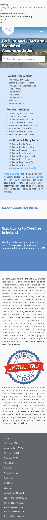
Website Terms (11, 473)
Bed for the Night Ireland (15, 498)
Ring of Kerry (15, 88)
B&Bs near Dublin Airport (21, 144)
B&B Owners (9, 483)
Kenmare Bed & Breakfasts (21, 134)
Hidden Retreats (16, 103)
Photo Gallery (10, 468)
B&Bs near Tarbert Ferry (20, 165)
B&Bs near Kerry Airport (20, 159)
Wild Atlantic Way (32, 396)
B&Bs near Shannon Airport (22, 156)
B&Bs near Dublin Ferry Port (22, 147)
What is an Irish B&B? (14, 174)
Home (6, 438)
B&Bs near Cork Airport (20, 153)
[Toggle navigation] (41, 31)
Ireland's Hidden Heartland (21, 82)
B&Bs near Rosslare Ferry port (23, 150)
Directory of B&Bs (12, 453)
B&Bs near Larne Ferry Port (22, 162)
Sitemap (7, 488)
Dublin (13, 393)
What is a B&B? (11, 458)
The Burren (14, 94)
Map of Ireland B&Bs (26, 168)
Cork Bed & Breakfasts (19, 116)
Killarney (23, 393)
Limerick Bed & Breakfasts (21, 119)
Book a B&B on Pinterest (14, 516)
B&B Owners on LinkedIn (14, 512)
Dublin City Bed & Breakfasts (22, 113)
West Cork (13, 100)
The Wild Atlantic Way (19, 79)
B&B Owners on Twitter (13, 507)
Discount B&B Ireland (14, 493)
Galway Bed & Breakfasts (20, 122)
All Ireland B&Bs (11, 443)
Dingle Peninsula (17, 97)
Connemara (14, 91)
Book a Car (9, 478)
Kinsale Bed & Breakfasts (20, 131)
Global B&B (9, 463)
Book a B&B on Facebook (14, 503)
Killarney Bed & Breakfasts (21, 128)
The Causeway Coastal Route (22, 85)
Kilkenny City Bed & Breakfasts (23, 125)
